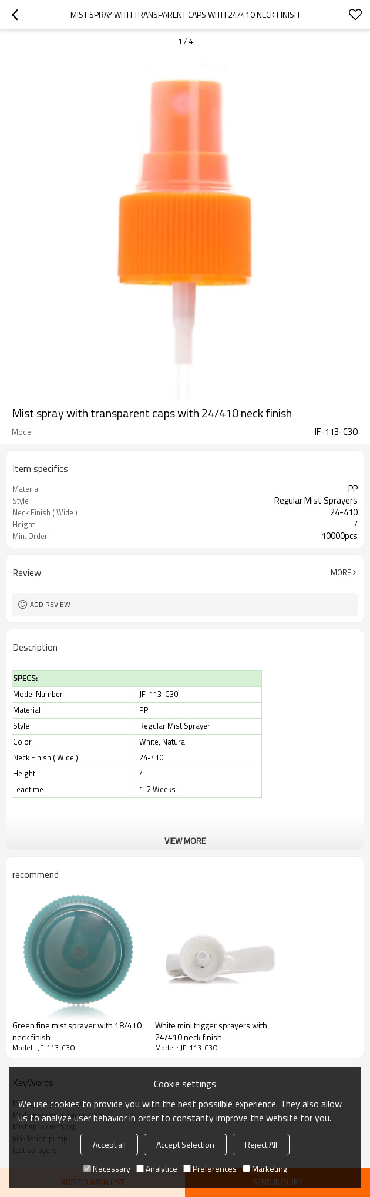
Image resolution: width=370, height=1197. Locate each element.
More (341, 572)
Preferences (210, 1168)
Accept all (109, 1144)
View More (185, 840)
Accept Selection (185, 1144)
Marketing (265, 1168)
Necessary (106, 1168)
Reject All (261, 1144)
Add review (50, 604)
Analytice (156, 1168)
